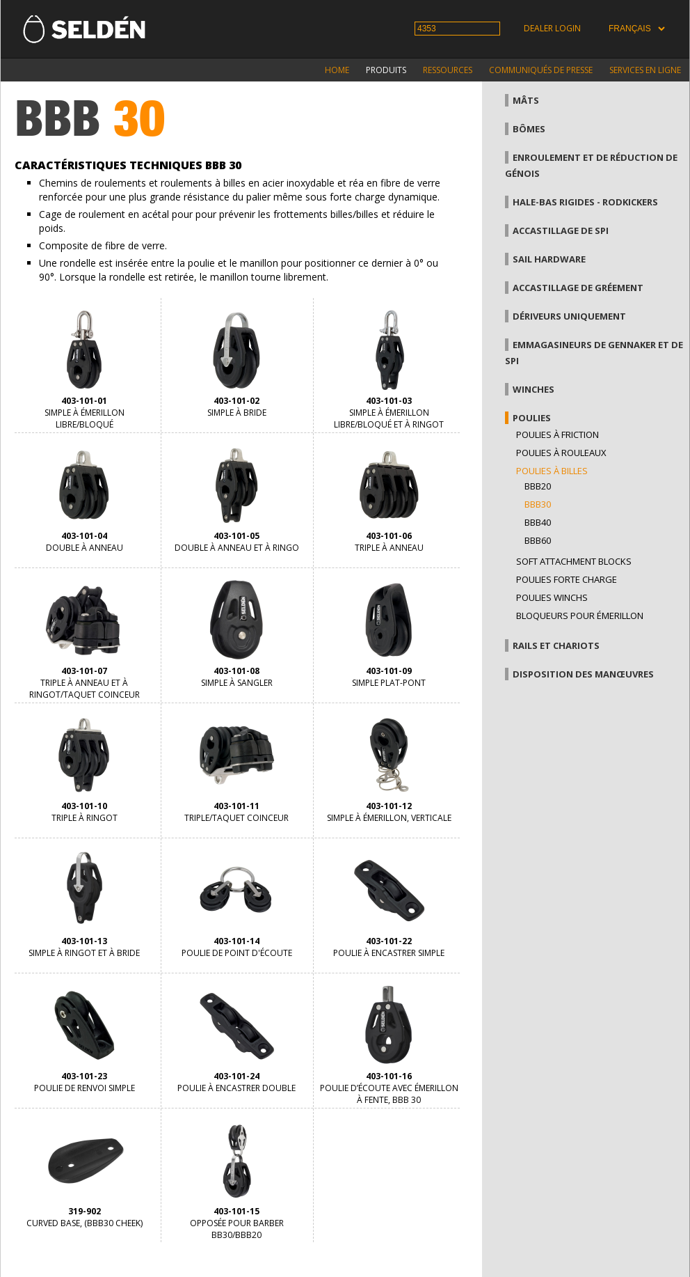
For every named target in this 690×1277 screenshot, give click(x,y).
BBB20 (537, 486)
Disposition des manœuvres (583, 674)
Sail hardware (549, 259)
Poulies (532, 418)
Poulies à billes (552, 470)
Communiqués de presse (541, 70)
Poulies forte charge (566, 579)
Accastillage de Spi (561, 230)
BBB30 (537, 504)
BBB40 (537, 522)
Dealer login (552, 28)
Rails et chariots (556, 645)
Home (337, 70)
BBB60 (537, 540)
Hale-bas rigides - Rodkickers (585, 202)
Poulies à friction (557, 434)
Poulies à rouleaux (561, 452)
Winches (533, 389)
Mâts (526, 100)
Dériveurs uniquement (569, 316)
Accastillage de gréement (578, 287)
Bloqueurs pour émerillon (579, 615)
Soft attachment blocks (574, 561)
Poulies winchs (552, 597)
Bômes (529, 129)
